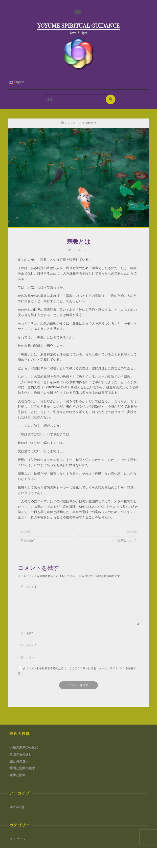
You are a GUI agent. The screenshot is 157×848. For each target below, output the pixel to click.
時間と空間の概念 (22, 768)
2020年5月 (16, 807)
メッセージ (74, 123)
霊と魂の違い (19, 761)
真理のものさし (20, 754)
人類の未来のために (23, 747)
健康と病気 (17, 775)
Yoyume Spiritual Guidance (78, 25)
